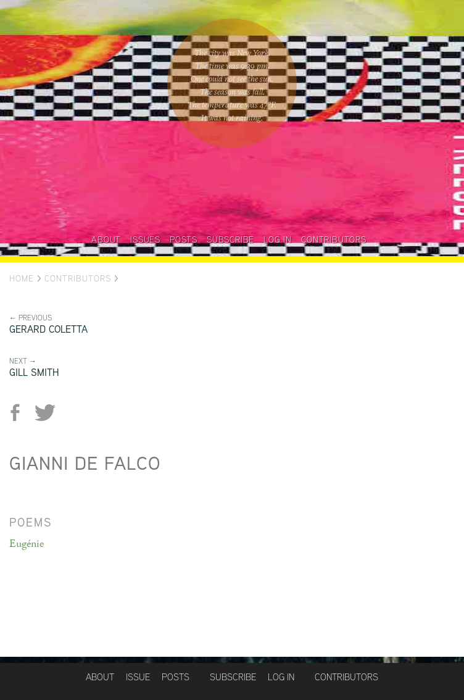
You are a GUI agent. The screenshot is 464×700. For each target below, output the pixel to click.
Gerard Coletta (48, 329)
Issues (145, 239)
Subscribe (230, 239)
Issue (138, 676)
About (106, 239)
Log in (277, 239)
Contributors (334, 239)
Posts (183, 239)
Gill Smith (34, 372)
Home (21, 278)
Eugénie (26, 543)
